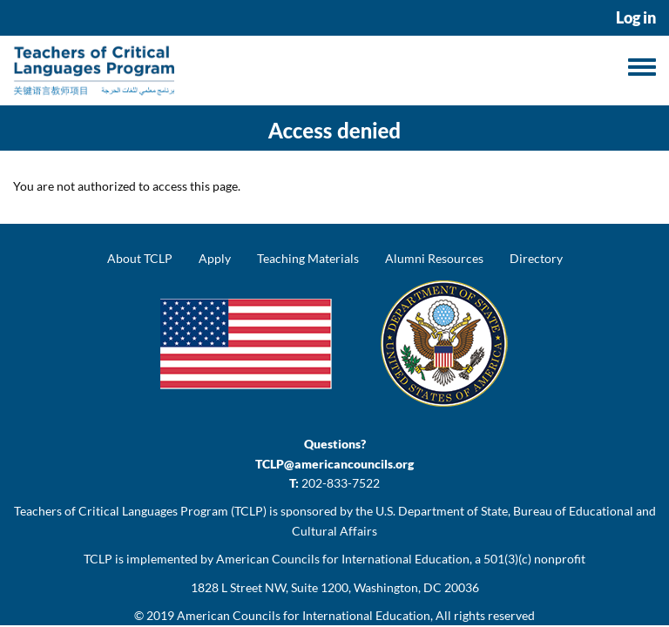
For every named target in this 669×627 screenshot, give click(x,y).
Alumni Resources (434, 258)
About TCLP (139, 258)
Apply (215, 258)
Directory (536, 258)
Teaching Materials (308, 258)
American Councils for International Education (303, 615)
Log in (636, 18)
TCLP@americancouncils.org (334, 463)
